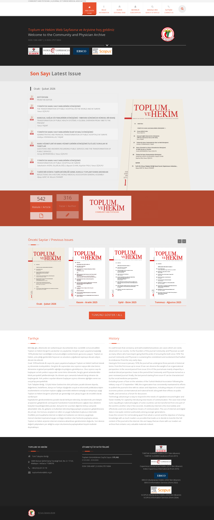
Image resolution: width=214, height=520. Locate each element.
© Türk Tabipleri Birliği (46, 513)
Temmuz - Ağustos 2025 (168, 302)
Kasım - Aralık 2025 (86, 302)
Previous (180, 241)
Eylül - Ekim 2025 (127, 302)
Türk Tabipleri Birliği (40, 456)
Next (184, 241)
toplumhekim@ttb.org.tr (42, 472)
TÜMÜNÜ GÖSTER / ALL (107, 315)
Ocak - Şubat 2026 (46, 303)
